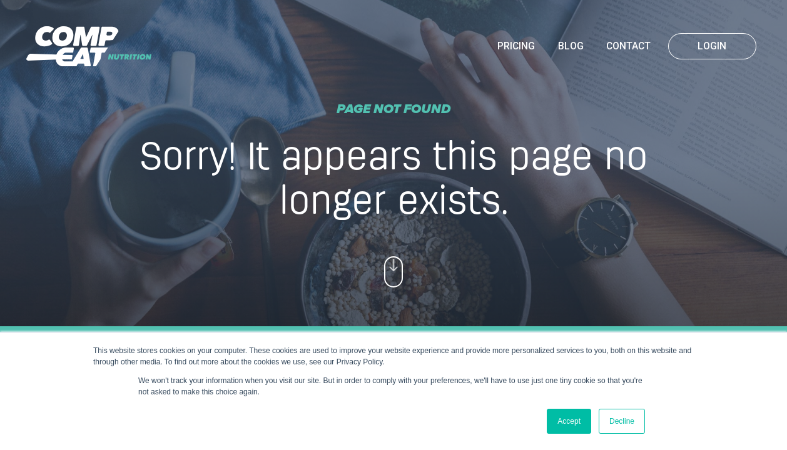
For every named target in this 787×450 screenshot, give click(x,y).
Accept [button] (569, 421)
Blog (571, 46)
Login (712, 46)
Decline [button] (621, 421)
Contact (628, 46)
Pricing (516, 46)
